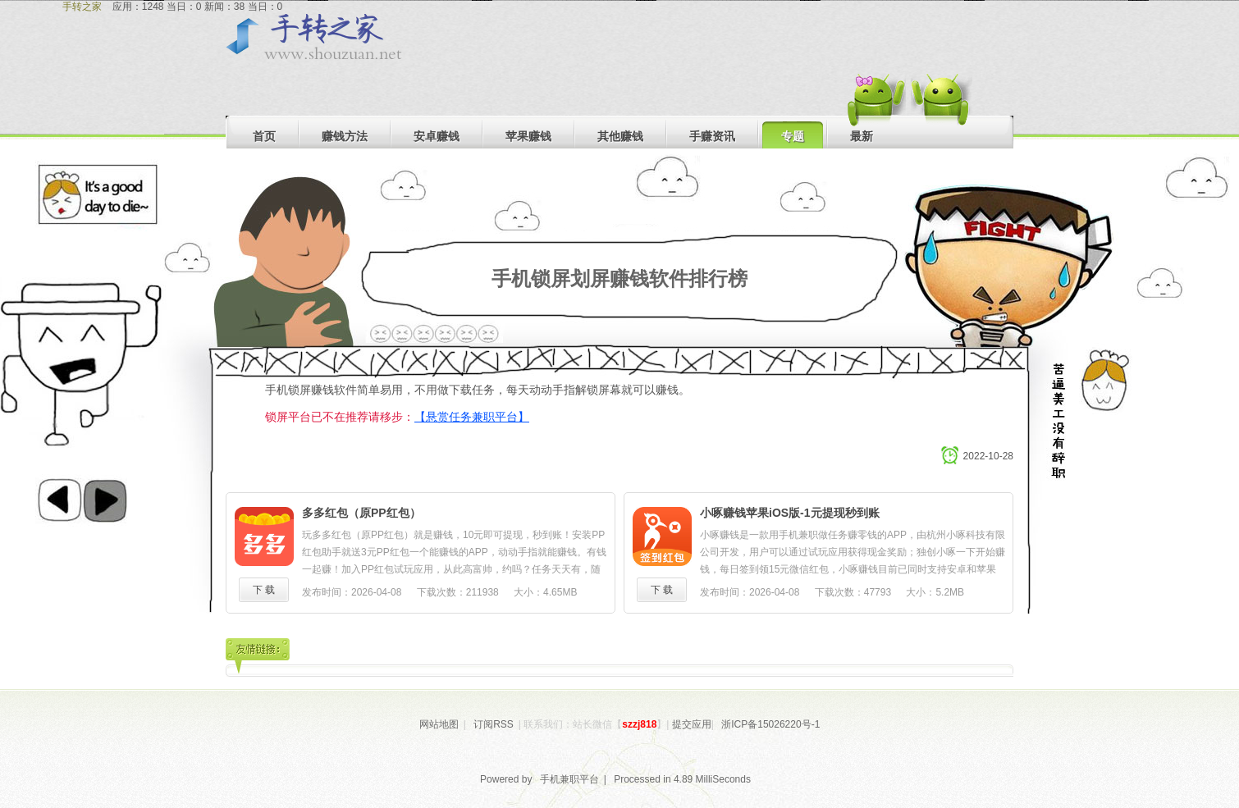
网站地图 (439, 724)
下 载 (264, 590)
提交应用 (691, 724)
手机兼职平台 (569, 779)
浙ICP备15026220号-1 (770, 724)
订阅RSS (493, 724)
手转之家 (82, 6)
